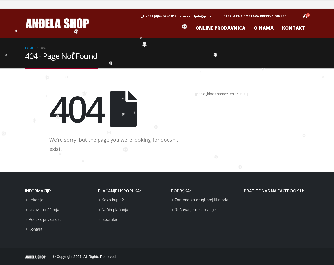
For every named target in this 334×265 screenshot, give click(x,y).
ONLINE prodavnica (220, 28)
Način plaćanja (115, 210)
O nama (264, 28)
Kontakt (293, 28)
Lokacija (36, 200)
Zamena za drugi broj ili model (202, 200)
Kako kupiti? (113, 200)
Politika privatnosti (45, 219)
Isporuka (109, 219)
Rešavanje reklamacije (195, 210)
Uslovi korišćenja (44, 210)
